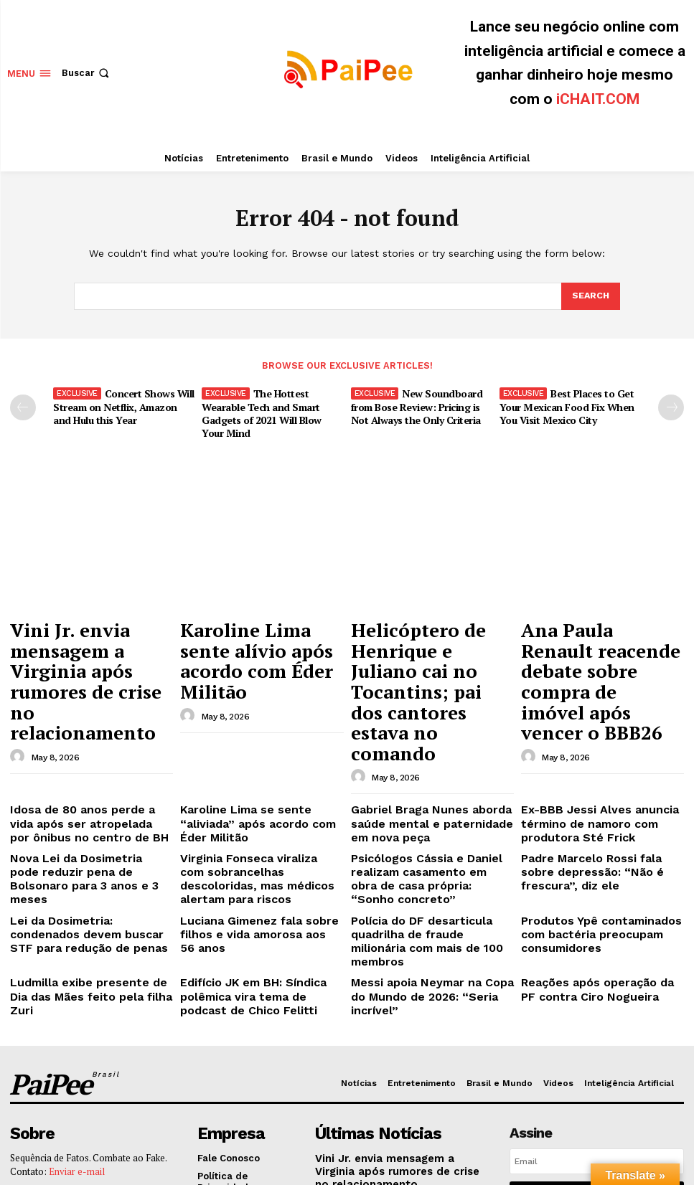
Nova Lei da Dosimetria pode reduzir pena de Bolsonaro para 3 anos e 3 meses (89, 765)
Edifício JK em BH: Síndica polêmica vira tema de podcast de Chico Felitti (261, 847)
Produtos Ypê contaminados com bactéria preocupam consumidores (598, 806)
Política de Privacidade (625, 1067)
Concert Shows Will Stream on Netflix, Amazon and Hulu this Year (121, 404)
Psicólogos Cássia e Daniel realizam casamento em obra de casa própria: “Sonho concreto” (427, 765)
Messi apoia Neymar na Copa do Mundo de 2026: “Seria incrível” (427, 842)
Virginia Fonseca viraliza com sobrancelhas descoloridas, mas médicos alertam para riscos (256, 765)
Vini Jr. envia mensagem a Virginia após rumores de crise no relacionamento (89, 634)
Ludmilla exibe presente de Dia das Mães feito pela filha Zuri (83, 842)
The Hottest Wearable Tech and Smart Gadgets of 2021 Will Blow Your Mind (270, 410)
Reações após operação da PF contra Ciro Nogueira (592, 842)
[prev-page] (23, 407)
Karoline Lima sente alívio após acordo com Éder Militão (261, 634)
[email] (597, 1006)
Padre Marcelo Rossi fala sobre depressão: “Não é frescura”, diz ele (598, 765)
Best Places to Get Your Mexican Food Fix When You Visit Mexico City (566, 404)
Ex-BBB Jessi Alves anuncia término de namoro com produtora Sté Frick (586, 724)
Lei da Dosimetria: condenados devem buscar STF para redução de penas (88, 806)
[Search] (590, 296)
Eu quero (596, 1038)
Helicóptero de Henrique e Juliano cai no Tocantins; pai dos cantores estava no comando (431, 641)
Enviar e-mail (77, 1013)
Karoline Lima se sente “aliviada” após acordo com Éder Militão (258, 719)
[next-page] (671, 407)
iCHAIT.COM (597, 99)
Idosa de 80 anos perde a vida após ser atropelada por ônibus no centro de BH (91, 724)
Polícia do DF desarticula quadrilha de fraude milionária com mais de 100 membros (424, 806)
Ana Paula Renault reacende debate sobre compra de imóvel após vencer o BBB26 (591, 641)
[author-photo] (19, 669)
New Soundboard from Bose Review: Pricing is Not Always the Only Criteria (414, 404)
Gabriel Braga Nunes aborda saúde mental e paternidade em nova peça (426, 724)
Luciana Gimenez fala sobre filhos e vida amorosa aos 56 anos (260, 801)
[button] (87, 73)
